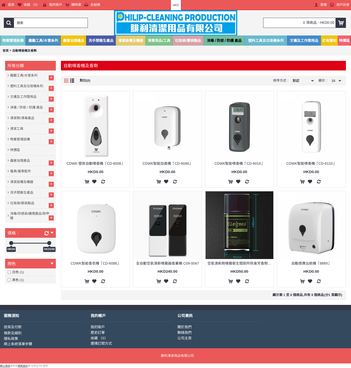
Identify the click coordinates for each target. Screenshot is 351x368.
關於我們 (184, 327)
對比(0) (85, 80)
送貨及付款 (13, 327)
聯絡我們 (184, 332)
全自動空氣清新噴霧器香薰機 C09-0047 (167, 263)
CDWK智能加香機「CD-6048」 (167, 163)
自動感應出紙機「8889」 (311, 263)
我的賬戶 (98, 327)
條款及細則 (13, 333)
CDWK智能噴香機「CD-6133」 (311, 163)
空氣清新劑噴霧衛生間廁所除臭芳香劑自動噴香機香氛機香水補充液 (240, 263)
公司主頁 (184, 338)
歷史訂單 (98, 332)
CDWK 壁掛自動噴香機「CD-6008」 (95, 163)
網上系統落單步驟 (18, 344)
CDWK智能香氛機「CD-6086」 (96, 263)
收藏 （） (99, 338)
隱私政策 (11, 339)
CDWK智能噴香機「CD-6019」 (239, 163)
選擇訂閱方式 (101, 343)
